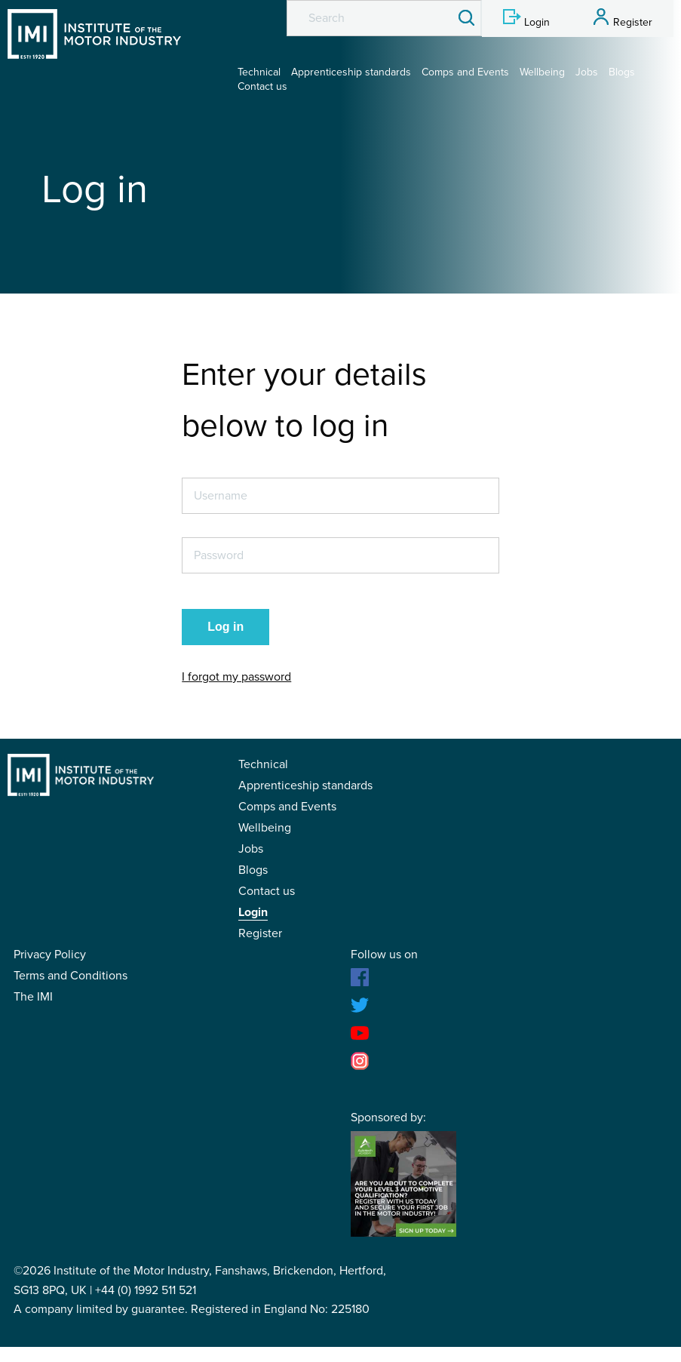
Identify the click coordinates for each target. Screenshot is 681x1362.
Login (253, 912)
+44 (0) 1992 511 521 (145, 1290)
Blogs (622, 72)
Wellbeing (542, 72)
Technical (259, 72)
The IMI (33, 996)
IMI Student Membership (94, 34)
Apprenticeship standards (351, 72)
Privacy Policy (50, 954)
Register (260, 933)
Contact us (262, 86)
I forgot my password (236, 676)
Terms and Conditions (70, 975)
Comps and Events (465, 72)
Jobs (586, 72)
